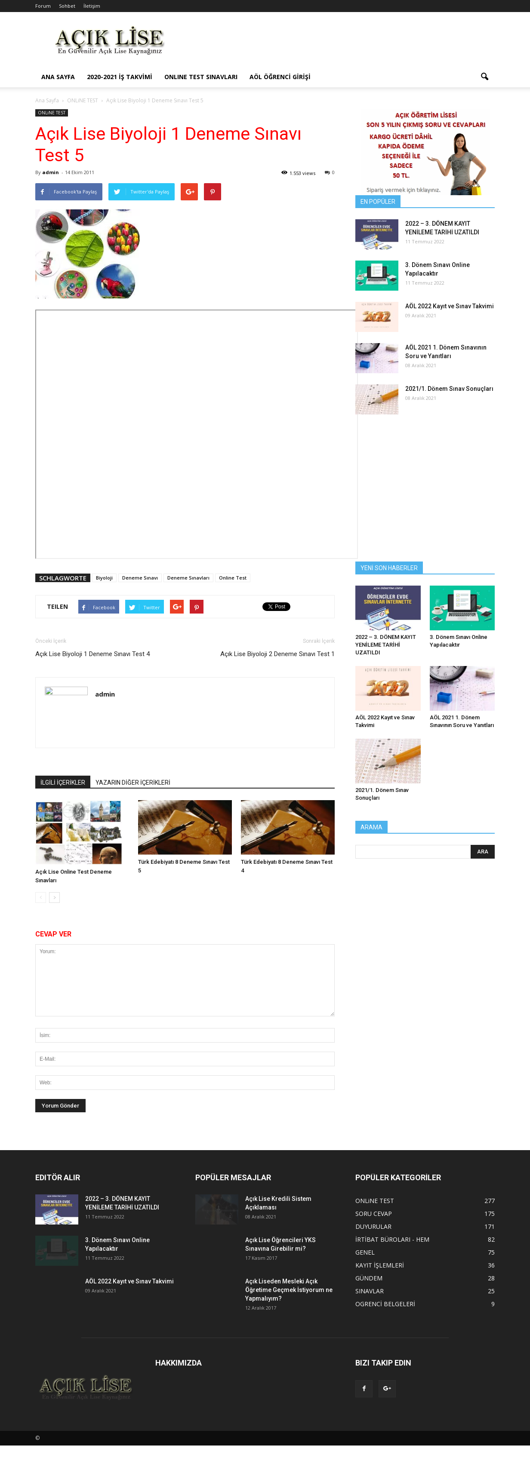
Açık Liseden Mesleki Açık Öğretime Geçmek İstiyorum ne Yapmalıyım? (289, 1290)
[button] (484, 77)
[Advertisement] (338, 43)
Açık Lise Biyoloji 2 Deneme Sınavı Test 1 (277, 654)
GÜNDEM (368, 1278)
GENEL (365, 1252)
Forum (43, 6)
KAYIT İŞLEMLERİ (379, 1265)
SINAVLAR (369, 1291)
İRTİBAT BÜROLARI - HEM (392, 1239)
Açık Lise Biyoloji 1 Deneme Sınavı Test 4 (92, 654)
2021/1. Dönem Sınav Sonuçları (449, 388)
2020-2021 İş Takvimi (119, 77)
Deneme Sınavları (188, 577)
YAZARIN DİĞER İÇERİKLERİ (133, 782)
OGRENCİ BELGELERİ (385, 1304)
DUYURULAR (373, 1226)
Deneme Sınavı (140, 577)
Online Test (233, 577)
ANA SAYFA (58, 77)
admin (50, 172)
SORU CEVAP (373, 1213)
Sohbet (67, 6)
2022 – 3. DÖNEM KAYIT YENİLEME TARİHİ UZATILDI (385, 645)
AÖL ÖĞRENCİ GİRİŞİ (280, 77)
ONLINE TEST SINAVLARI (200, 77)
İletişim (91, 6)
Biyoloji (104, 577)
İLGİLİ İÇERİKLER (62, 782)
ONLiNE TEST (51, 113)
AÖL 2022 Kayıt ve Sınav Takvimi (449, 306)
